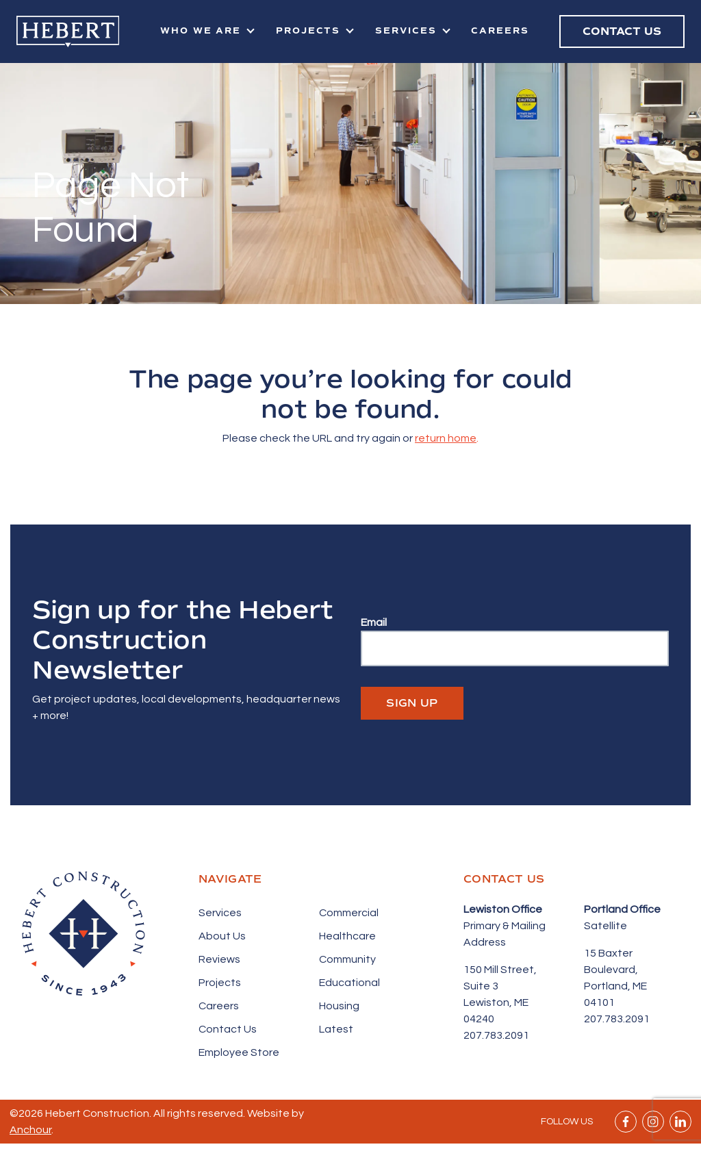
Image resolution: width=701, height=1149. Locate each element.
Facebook (626, 1122)
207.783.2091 (496, 1035)
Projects (308, 30)
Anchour (30, 1129)
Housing (339, 1005)
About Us (222, 936)
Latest (336, 1029)
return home (445, 438)
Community (347, 959)
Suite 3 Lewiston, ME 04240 (495, 1002)
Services (406, 30)
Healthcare (347, 936)
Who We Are (201, 30)
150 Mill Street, (500, 969)
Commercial (349, 912)
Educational (349, 982)
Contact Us (228, 1029)
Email (374, 622)
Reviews (219, 959)
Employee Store (239, 1052)
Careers (500, 30)
